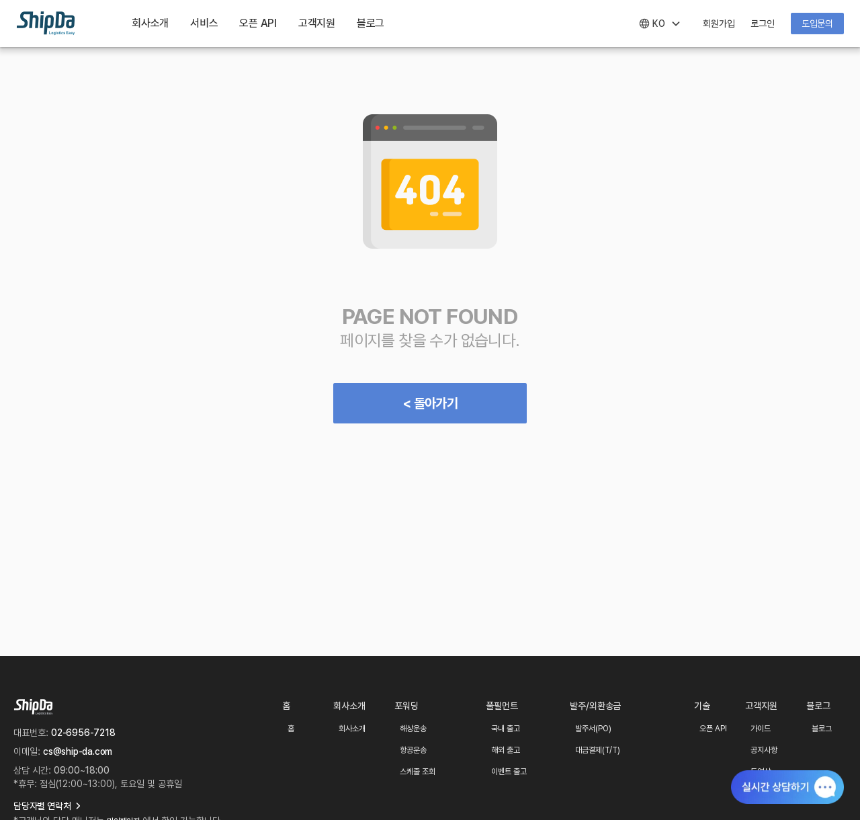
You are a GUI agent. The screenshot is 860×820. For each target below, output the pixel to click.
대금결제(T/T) (597, 750)
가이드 (760, 728)
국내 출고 (505, 728)
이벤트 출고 (509, 771)
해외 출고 (505, 750)
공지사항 (763, 750)
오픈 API (713, 728)
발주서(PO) (593, 728)
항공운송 (413, 750)
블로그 (370, 23)
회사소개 (150, 23)
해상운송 (413, 728)
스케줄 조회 (417, 771)
